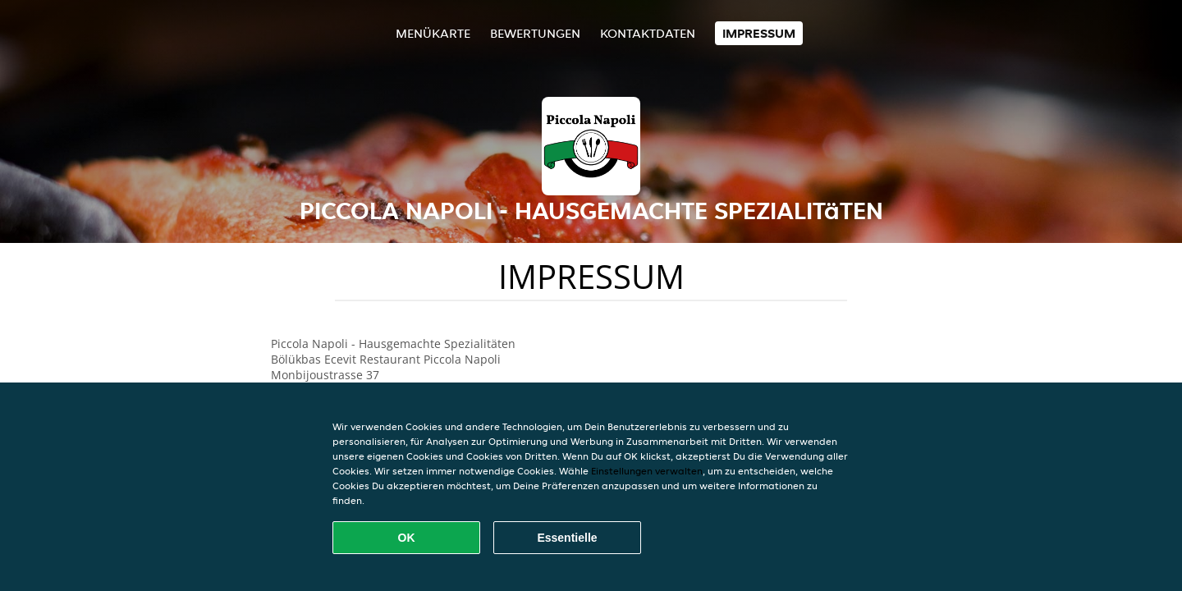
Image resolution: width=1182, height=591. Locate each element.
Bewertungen (535, 33)
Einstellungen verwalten (647, 471)
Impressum (758, 33)
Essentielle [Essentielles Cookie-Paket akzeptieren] (567, 537)
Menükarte (433, 33)
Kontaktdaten (647, 33)
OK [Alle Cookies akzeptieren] (406, 537)
